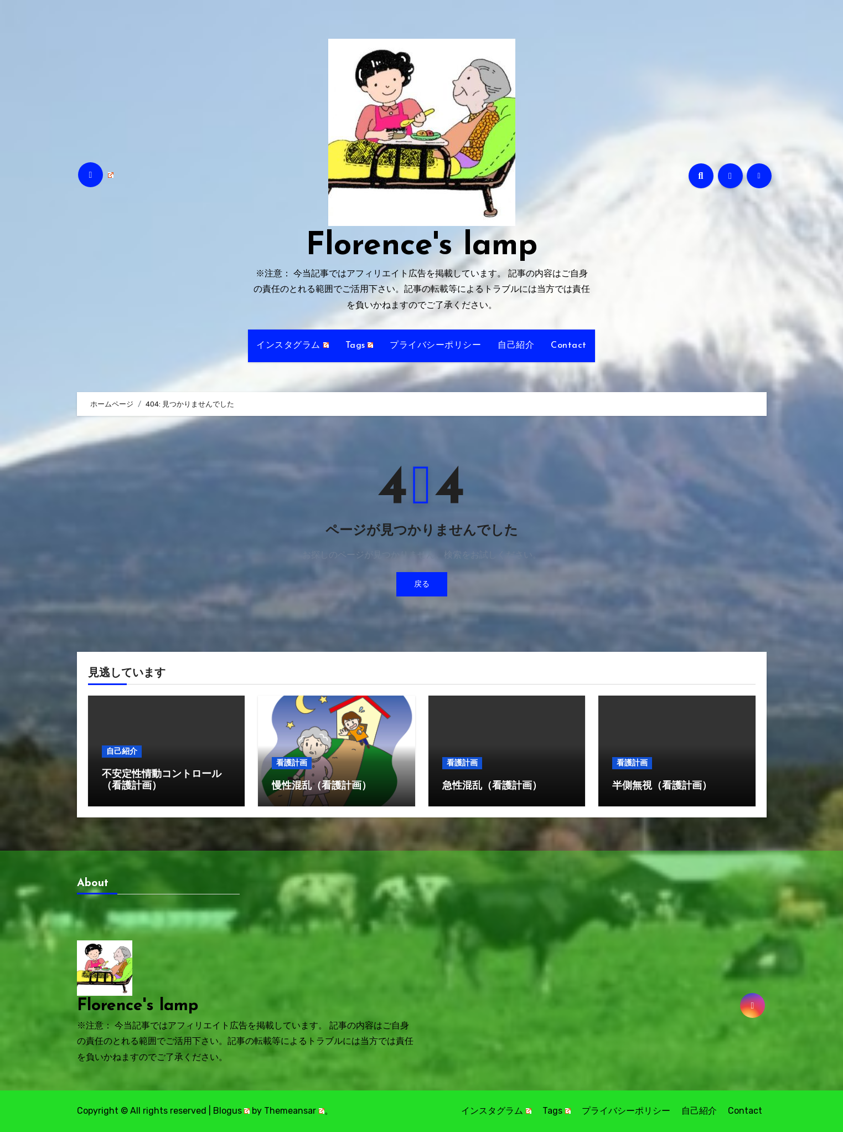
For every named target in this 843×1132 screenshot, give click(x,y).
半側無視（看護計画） (662, 786)
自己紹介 (516, 345)
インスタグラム (292, 345)
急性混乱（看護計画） (492, 786)
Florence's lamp (421, 246)
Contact (569, 345)
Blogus (231, 1110)
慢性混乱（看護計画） (321, 786)
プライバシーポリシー (435, 345)
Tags (359, 345)
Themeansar (294, 1110)
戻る (422, 584)
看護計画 (291, 763)
